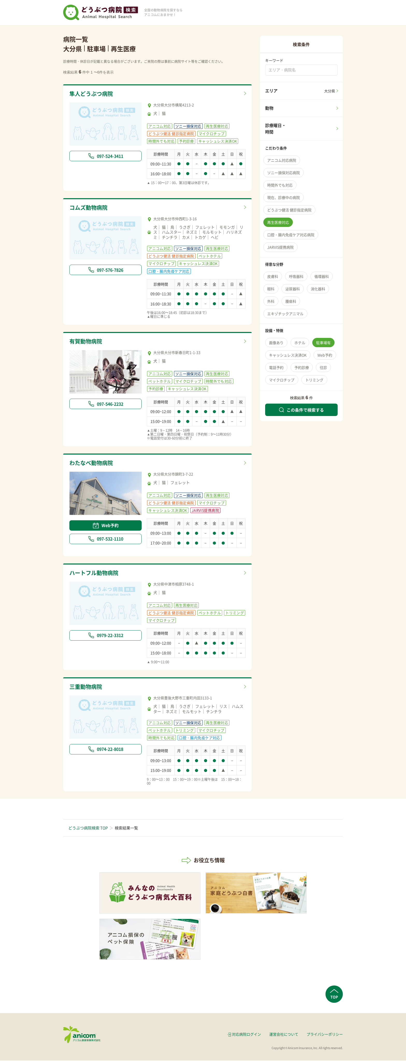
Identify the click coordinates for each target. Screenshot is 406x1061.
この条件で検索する (301, 410)
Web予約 (106, 526)
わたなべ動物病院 (93, 463)
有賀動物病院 (87, 341)
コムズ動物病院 (90, 207)
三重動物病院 (87, 687)
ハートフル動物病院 (96, 573)
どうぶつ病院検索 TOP (88, 828)
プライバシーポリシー (325, 1034)
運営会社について (283, 1034)
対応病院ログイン (246, 1034)
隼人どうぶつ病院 (93, 94)
